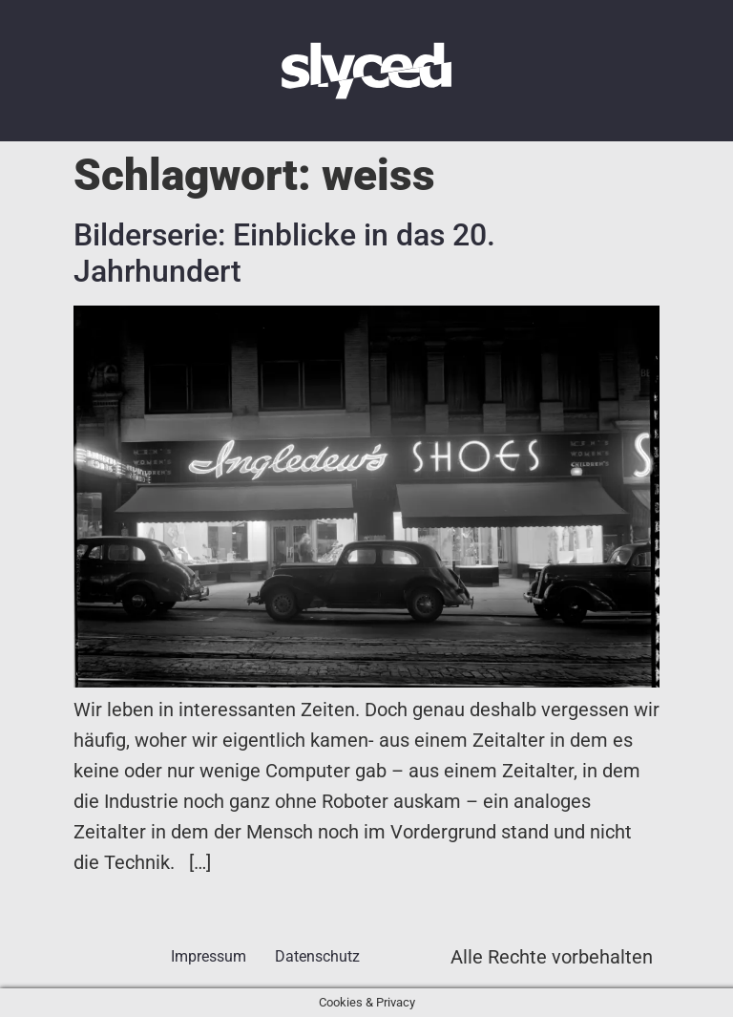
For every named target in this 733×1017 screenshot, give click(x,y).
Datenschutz (317, 956)
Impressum (208, 956)
